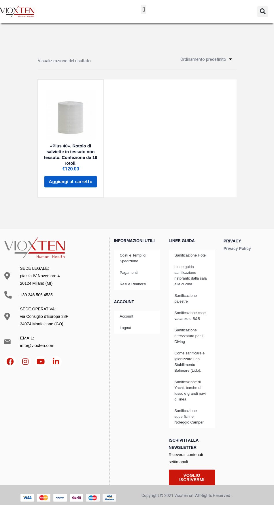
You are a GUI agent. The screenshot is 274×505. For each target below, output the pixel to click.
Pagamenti (128, 267)
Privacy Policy (237, 243)
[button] (143, 9)
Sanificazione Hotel (191, 250)
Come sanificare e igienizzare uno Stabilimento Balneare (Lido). (190, 356)
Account (126, 311)
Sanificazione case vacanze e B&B (190, 310)
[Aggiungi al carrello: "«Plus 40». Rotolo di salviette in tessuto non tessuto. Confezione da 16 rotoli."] (70, 177)
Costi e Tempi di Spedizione (133, 253)
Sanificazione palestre (186, 293)
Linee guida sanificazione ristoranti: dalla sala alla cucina (191, 270)
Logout (125, 322)
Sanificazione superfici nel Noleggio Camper (189, 411)
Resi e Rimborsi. (133, 278)
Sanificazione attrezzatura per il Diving (189, 330)
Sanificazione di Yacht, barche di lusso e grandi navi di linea (190, 385)
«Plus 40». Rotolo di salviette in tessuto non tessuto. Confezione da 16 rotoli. (70, 153)
